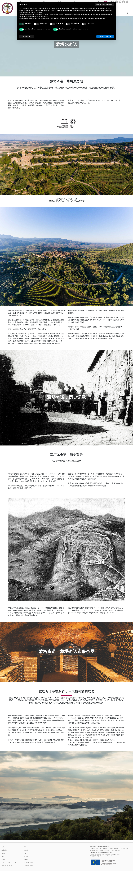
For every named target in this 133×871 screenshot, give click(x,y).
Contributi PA (28, 866)
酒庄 (3, 856)
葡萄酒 (3, 853)
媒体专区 (26, 859)
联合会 (3, 859)
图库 (25, 853)
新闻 (25, 847)
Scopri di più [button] (26, 36)
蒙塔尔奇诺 (4, 850)
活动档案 (26, 850)
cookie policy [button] (38, 12)
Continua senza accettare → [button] (104, 4)
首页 (3, 847)
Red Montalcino (7, 866)
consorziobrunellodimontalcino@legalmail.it (106, 854)
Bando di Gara (28, 862)
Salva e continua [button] (105, 36)
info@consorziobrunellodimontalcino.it (101, 852)
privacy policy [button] (78, 8)
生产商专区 (26, 856)
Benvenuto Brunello (9, 862)
